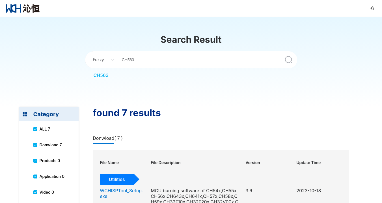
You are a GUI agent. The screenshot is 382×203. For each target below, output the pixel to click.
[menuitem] (22, 8)
